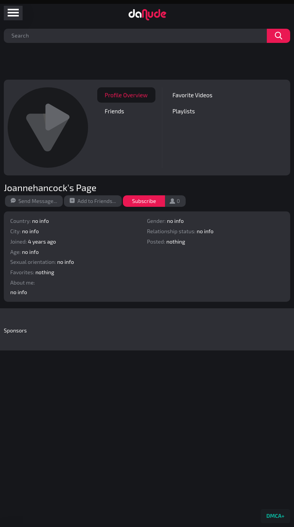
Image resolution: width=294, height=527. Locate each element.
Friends (114, 111)
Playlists (183, 111)
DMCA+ (275, 515)
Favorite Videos (192, 95)
